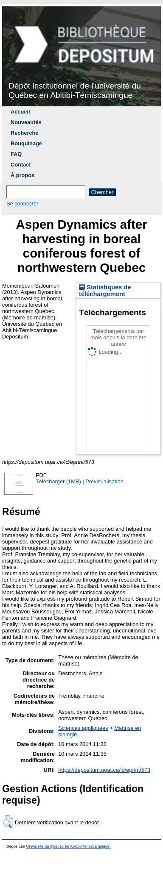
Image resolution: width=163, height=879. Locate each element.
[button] (8, 821)
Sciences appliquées (83, 728)
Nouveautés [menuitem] (26, 122)
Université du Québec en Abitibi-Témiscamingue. (68, 846)
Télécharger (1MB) (58, 481)
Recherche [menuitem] (24, 133)
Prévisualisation (104, 481)
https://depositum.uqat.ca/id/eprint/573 (104, 770)
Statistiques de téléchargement (105, 290)
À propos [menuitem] (22, 175)
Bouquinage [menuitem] (26, 143)
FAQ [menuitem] (16, 154)
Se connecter (22, 203)
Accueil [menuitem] (20, 111)
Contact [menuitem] (21, 164)
